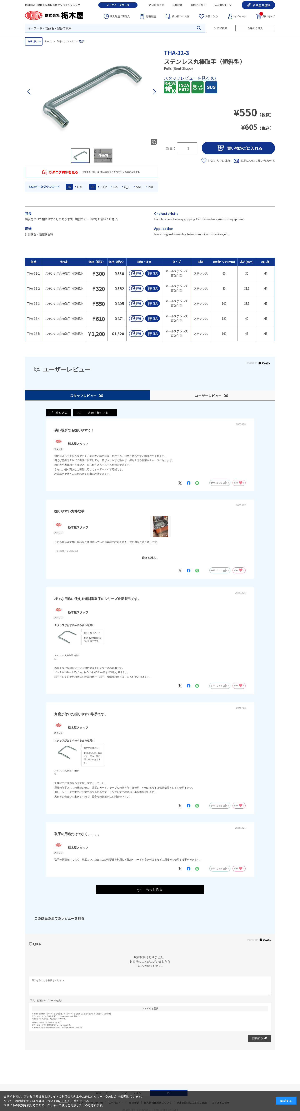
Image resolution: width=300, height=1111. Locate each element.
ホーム (48, 41)
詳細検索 (222, 28)
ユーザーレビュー (212, 395)
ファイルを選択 (150, 1009)
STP (103, 186)
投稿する (259, 1038)
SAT (139, 186)
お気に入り (211, 16)
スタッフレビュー (87, 395)
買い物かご (267, 16)
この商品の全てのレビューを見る (59, 918)
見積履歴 (151, 16)
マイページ (240, 16)
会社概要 (177, 5)
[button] (154, 91)
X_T (127, 186)
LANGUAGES (221, 5)
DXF (80, 186)
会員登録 (261, 5)
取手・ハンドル (65, 41)
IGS (115, 186)
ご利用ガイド (156, 5)
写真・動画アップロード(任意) (45, 1001)
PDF (151, 186)
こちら (63, 1101)
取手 (81, 41)
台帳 (180, 16)
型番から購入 (255, 28)
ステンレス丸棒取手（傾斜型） (64, 273)
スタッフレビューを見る (187, 78)
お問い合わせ (198, 5)
